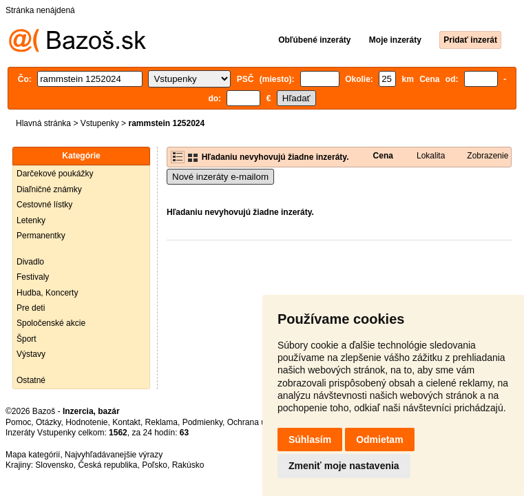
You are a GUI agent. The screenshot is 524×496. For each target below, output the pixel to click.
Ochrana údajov (256, 422)
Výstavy (31, 354)
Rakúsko (188, 465)
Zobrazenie (487, 156)
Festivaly (33, 277)
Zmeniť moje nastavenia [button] (344, 465)
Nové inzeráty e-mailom (220, 177)
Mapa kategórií (33, 454)
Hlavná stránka (43, 123)
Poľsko (154, 465)
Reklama (161, 422)
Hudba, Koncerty (47, 293)
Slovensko (54, 465)
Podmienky (202, 422)
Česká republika (107, 465)
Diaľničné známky (49, 189)
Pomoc (18, 422)
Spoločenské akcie (51, 323)
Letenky (31, 220)
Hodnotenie (86, 422)
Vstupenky (100, 123)
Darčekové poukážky (55, 173)
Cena (383, 156)
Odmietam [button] (379, 439)
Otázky (48, 422)
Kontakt (126, 422)
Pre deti (31, 308)
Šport (26, 339)
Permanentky (41, 235)
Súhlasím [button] (310, 439)
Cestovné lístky (44, 204)
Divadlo (30, 262)
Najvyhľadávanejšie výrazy (114, 454)
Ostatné (31, 380)
